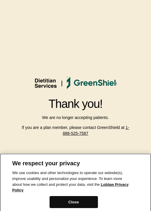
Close (73, 203)
